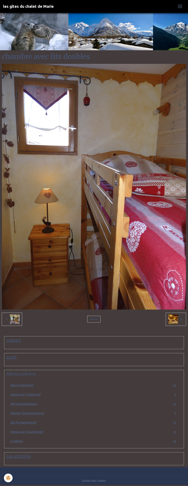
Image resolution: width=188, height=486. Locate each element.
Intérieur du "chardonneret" (94, 432)
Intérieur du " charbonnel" (94, 394)
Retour (94, 319)
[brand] (28, 6)
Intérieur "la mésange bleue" (94, 413)
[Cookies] (8, 478)
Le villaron (94, 441)
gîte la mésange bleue (94, 404)
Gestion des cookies (94, 480)
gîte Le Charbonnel (94, 385)
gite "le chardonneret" (94, 422)
